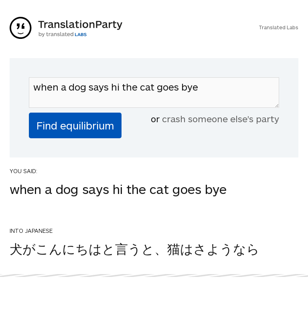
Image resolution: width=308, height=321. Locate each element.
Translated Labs (278, 27)
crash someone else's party (220, 118)
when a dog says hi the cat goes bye (154, 92)
